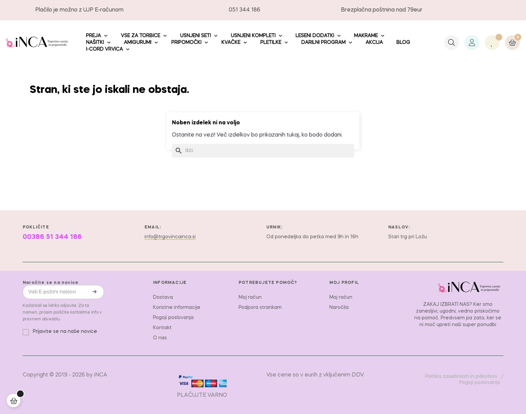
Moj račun (250, 297)
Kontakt (162, 327)
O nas (160, 338)
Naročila (339, 307)
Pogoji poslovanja (173, 317)
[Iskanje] (263, 150)
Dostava (163, 297)
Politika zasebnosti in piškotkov (461, 376)
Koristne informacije (176, 307)
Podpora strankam (260, 307)
